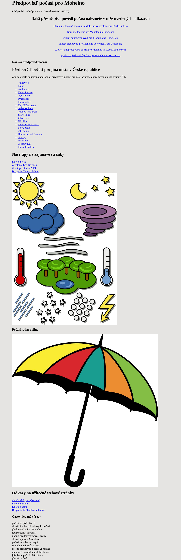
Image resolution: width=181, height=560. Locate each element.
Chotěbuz (23, 118)
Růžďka (22, 121)
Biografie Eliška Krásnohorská (28, 509)
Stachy (22, 137)
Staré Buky (24, 114)
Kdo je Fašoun (20, 503)
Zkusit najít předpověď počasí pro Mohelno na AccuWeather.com (90, 49)
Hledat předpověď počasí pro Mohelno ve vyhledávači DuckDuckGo (90, 25)
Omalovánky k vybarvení (26, 500)
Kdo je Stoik (19, 161)
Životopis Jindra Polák (24, 168)
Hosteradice (24, 101)
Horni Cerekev (26, 146)
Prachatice (23, 98)
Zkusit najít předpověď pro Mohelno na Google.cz (90, 37)
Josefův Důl (24, 143)
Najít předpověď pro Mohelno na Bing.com (90, 31)
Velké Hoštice (25, 108)
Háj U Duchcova (27, 105)
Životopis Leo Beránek (24, 164)
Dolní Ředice (25, 92)
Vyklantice (24, 95)
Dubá (21, 85)
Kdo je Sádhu (19, 506)
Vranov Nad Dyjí (27, 111)
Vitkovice (23, 82)
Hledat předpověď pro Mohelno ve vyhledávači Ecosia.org (90, 43)
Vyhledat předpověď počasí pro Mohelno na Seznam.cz (90, 55)
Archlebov (24, 89)
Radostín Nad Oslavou (30, 134)
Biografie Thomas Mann (25, 171)
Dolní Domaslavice (28, 124)
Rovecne (23, 140)
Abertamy (23, 130)
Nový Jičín (24, 127)
